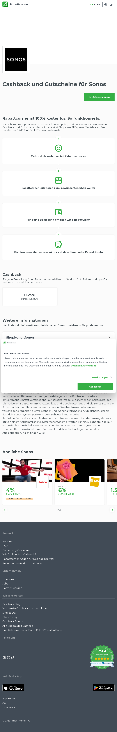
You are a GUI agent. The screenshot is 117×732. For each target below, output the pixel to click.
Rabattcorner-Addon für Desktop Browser (28, 558)
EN (98, 4)
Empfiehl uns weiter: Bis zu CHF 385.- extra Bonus (32, 630)
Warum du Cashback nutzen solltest (24, 608)
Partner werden (12, 588)
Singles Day (9, 612)
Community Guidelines (16, 550)
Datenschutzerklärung (84, 365)
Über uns (8, 579)
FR (95, 4)
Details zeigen (100, 377)
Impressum (8, 698)
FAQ (5, 545)
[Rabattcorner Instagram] (8, 657)
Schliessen (95, 386)
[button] (4, 509)
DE (91, 4)
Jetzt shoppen (99, 97)
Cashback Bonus (12, 621)
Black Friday (9, 617)
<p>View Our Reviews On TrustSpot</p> (102, 657)
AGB (4, 703)
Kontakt (7, 541)
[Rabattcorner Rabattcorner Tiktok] (13, 657)
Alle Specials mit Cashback (18, 625)
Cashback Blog (11, 604)
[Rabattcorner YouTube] (4, 657)
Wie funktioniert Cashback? (19, 554)
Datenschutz (9, 707)
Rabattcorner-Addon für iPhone (22, 563)
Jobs (5, 583)
